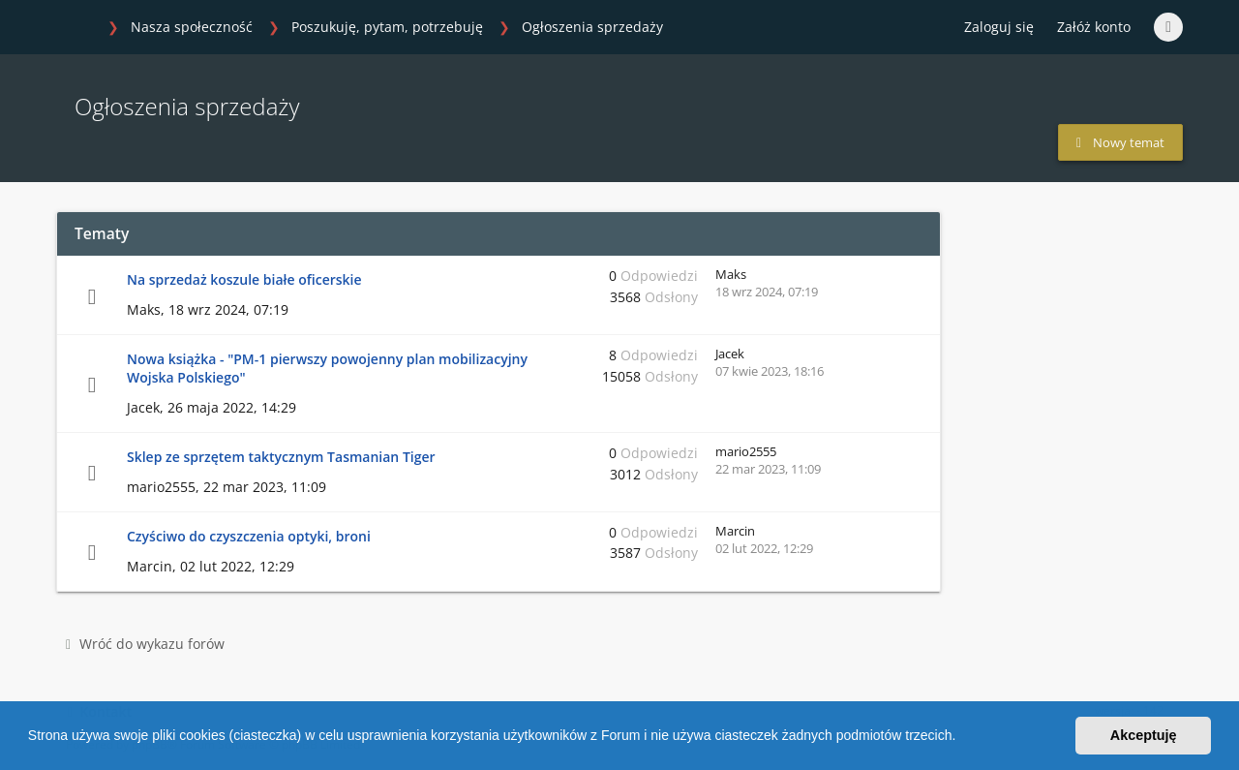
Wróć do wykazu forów (145, 643)
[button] (962, 738)
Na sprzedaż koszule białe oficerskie (244, 279)
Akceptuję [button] (1143, 735)
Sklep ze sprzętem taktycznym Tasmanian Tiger (281, 456)
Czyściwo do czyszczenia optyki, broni (249, 536)
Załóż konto (1094, 26)
